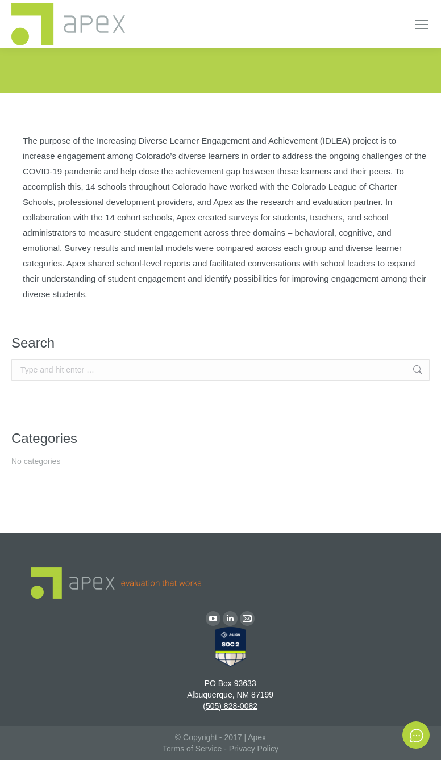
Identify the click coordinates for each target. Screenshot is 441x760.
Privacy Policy (253, 748)
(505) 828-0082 (230, 706)
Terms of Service (192, 748)
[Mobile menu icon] (422, 24)
